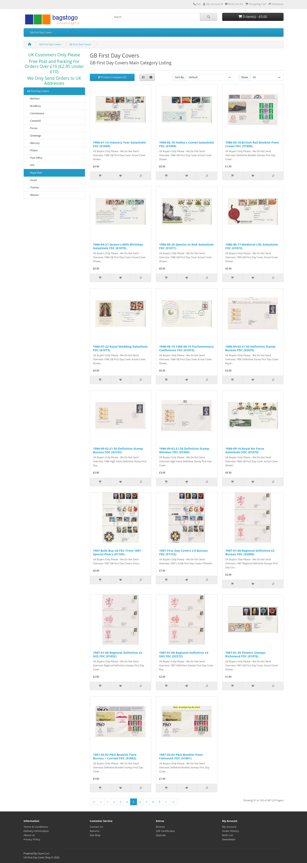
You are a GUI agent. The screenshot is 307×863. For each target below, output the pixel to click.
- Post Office (35, 158)
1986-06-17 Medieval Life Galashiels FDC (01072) (251, 246)
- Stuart (32, 180)
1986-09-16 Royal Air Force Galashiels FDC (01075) (244, 450)
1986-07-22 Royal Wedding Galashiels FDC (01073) (120, 348)
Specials (161, 835)
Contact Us (96, 827)
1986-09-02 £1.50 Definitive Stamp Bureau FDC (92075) (250, 348)
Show (244, 77)
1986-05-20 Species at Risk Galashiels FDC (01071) (186, 246)
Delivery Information (36, 831)
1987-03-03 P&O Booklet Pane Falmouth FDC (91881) (181, 756)
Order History (230, 831)
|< (93, 802)
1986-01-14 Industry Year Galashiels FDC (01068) (119, 144)
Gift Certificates (165, 831)
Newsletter (229, 839)
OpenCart (43, 853)
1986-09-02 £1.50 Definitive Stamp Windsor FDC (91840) (184, 450)
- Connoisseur (36, 113)
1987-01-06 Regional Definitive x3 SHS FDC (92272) (183, 654)
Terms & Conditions (36, 827)
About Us (29, 835)
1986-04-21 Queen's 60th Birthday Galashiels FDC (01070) (118, 246)
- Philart (32, 150)
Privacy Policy (32, 839)
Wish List (227, 835)
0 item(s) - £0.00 (252, 16)
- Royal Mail (34, 172)
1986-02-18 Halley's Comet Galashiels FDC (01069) (186, 144)
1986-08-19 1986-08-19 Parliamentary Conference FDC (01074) (186, 348)
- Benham (33, 98)
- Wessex (33, 195)
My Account (229, 827)
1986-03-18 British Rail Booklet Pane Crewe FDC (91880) (252, 144)
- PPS (30, 165)
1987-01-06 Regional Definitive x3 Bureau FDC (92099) (250, 552)
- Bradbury (34, 106)
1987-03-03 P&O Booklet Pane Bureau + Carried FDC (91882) (115, 756)
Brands (160, 827)
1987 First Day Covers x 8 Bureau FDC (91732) (183, 552)
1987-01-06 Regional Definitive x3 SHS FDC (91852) (117, 654)
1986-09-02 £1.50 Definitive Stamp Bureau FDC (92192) (118, 450)
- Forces (32, 128)
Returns (94, 831)
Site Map (95, 835)
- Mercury (33, 143)
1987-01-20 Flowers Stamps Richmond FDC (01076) (245, 654)
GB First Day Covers (41, 32)
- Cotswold (34, 120)
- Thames (33, 187)
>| (173, 802)
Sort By (179, 77)
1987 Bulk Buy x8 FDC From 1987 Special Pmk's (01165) (117, 552)
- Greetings (34, 135)
